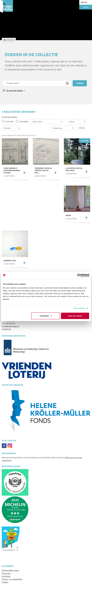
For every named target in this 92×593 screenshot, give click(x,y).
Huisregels (6, 573)
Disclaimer (6, 576)
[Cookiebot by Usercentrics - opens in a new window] (79, 275)
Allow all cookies (75, 316)
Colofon (5, 582)
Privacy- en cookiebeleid (12, 579)
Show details (79, 308)
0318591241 (6, 329)
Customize (46, 316)
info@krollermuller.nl (10, 326)
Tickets (86, 7)
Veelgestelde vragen (10, 570)
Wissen (82, 128)
